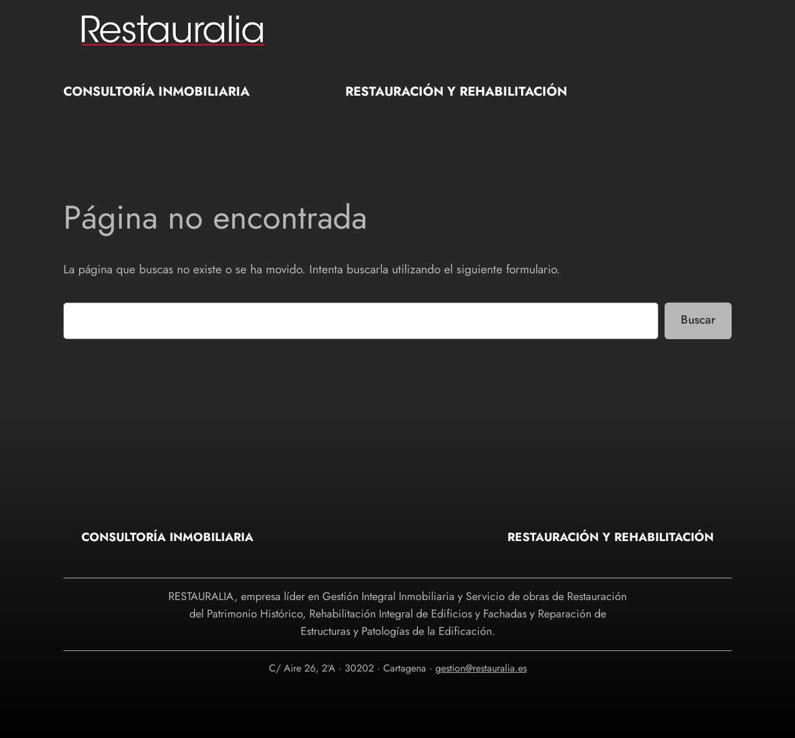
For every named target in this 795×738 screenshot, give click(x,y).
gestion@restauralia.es (481, 668)
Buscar (698, 319)
